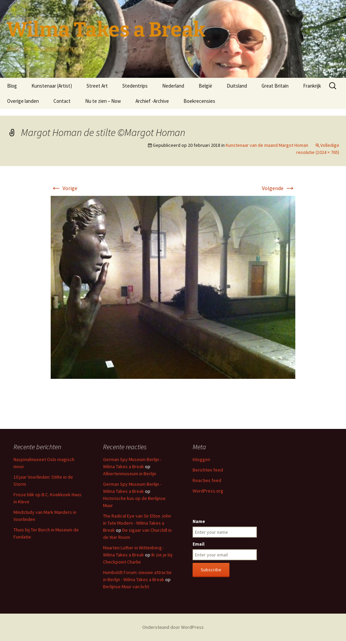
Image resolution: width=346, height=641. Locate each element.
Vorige (64, 188)
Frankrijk (312, 86)
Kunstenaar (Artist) (51, 86)
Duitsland (237, 86)
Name (199, 521)
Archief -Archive (152, 101)
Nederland (173, 86)
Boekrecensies (199, 101)
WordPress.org (208, 491)
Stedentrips (135, 86)
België (205, 86)
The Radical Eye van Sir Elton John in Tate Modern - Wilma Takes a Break (137, 523)
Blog (12, 86)
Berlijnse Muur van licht (126, 586)
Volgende (278, 188)
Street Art (97, 86)
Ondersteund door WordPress (173, 627)
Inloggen (201, 459)
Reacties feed (207, 480)
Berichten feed (208, 470)
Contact (62, 101)
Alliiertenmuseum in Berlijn (129, 474)
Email (198, 544)
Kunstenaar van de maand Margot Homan (267, 145)
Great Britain (275, 86)
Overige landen (23, 101)
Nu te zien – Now (103, 101)
